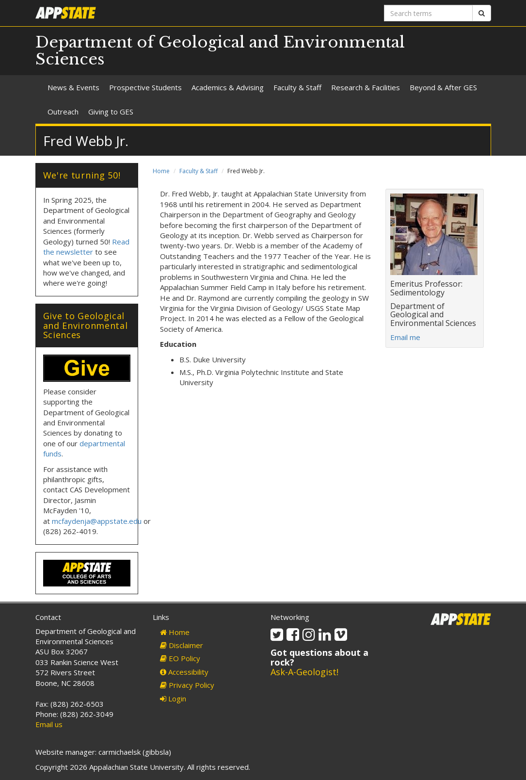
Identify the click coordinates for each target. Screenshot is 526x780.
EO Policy (180, 658)
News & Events (73, 87)
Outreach (63, 111)
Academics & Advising (227, 87)
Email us (49, 724)
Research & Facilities (365, 87)
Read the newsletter (86, 247)
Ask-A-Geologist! (304, 672)
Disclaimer (181, 645)
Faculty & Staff (297, 87)
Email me (405, 337)
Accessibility (184, 672)
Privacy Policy (187, 685)
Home (161, 171)
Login (173, 698)
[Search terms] (428, 13)
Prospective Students (145, 87)
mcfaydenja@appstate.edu (97, 521)
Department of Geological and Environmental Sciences (220, 50)
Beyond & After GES (443, 87)
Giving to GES (110, 111)
